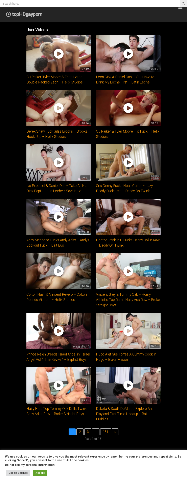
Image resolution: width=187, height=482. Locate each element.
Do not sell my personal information (30, 465)
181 (105, 432)
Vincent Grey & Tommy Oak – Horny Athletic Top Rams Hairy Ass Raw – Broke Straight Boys (128, 299)
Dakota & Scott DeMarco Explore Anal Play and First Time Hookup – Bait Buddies (125, 414)
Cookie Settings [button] (18, 472)
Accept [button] (40, 472)
